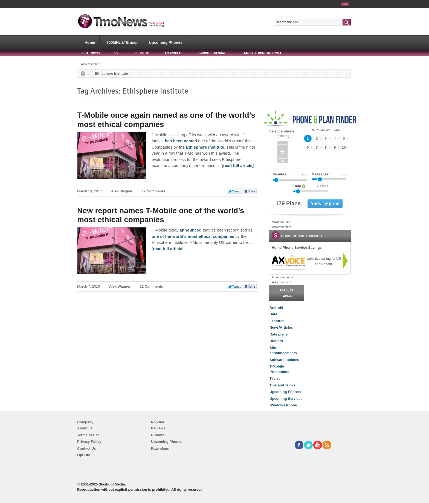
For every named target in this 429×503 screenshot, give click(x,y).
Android (276, 307)
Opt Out (83, 455)
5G (116, 53)
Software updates (284, 360)
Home (90, 42)
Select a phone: (282, 133)
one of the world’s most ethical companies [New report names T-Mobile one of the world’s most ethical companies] (193, 236)
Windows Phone (283, 405)
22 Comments (151, 286)
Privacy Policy (89, 442)
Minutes (279, 174)
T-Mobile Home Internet (263, 53)
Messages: (329, 174)
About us (84, 428)
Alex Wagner (121, 191)
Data (273, 314)
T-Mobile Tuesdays (212, 53)
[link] (288, 261)
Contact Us (86, 448)
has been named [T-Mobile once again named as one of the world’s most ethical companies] (181, 140)
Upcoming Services (286, 399)
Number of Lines (326, 130)
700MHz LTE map (122, 42)
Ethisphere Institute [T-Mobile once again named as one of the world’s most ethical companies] (205, 147)
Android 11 (173, 53)
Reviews (158, 428)
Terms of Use (88, 435)
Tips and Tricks (282, 385)
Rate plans (278, 334)
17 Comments (153, 191)
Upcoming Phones (165, 42)
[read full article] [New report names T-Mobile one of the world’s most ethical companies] (168, 248)
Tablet (274, 378)
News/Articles (281, 327)
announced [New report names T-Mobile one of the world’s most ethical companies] (191, 230)
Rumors (276, 341)
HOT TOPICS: (91, 53)
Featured (277, 321)
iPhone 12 (141, 53)
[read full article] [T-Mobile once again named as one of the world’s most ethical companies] (238, 165)
